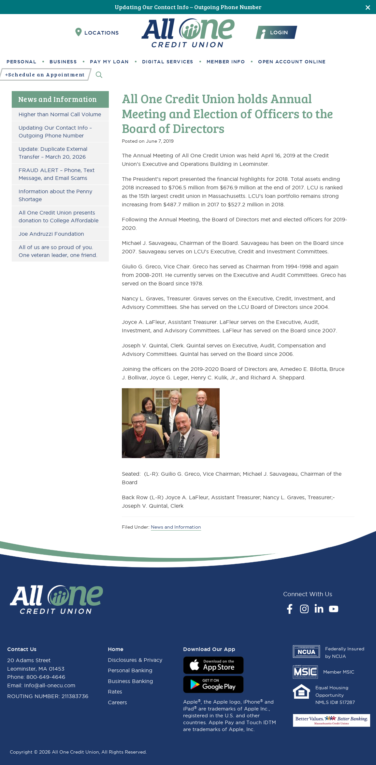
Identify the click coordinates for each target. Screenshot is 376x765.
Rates (115, 691)
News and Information (57, 99)
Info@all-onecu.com (49, 685)
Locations (97, 32)
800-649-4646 (45, 677)
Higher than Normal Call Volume (60, 114)
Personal (21, 61)
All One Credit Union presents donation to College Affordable (58, 216)
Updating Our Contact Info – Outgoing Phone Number (188, 7)
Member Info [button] (226, 61)
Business (63, 61)
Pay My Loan (109, 61)
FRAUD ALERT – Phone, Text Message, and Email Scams (56, 174)
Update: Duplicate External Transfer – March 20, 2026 (53, 153)
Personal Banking (130, 670)
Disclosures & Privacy (135, 660)
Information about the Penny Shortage (55, 195)
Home (115, 649)
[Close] (368, 7)
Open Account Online (292, 61)
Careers (117, 702)
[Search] (99, 74)
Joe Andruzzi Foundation (51, 234)
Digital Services (168, 61)
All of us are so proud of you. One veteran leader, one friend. (58, 251)
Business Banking (130, 681)
